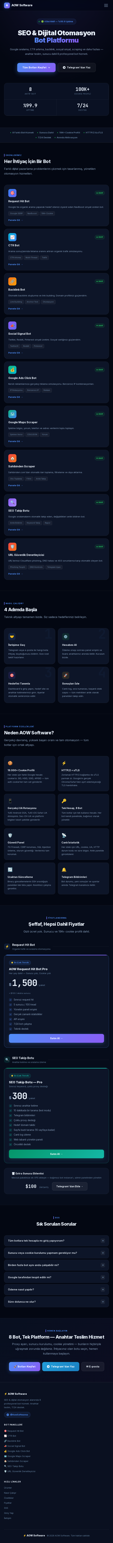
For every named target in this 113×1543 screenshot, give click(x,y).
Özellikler (9, 1498)
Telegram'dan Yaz (76, 67)
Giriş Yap (9, 1513)
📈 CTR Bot (10, 1435)
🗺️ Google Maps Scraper (17, 1456)
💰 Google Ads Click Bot (17, 1451)
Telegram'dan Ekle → (69, 1186)
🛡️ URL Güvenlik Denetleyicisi (19, 1471)
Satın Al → (56, 1038)
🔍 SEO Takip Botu (14, 1466)
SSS (6, 1508)
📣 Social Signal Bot (14, 1446)
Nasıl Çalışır (10, 1492)
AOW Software (18, 5)
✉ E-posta (92, 1366)
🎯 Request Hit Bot (14, 1431)
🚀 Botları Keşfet (24, 1366)
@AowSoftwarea (17, 1414)
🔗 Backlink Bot (12, 1441)
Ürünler (8, 1487)
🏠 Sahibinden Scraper (16, 1461)
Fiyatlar (8, 1502)
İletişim (7, 1518)
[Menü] (106, 5)
